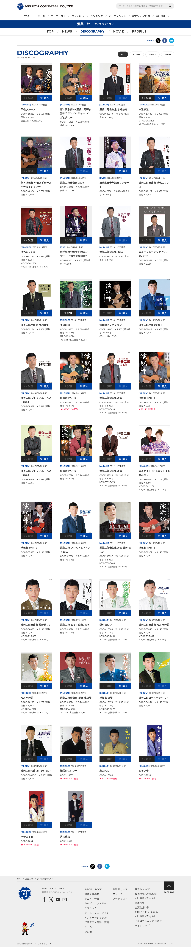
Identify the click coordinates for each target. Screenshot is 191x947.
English (151, 898)
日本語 (140, 898)
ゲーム (88, 927)
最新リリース (120, 889)
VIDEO (167, 54)
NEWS (67, 31)
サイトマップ (142, 925)
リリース (40, 16)
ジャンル (76, 16)
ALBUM (137, 54)
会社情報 (161, 16)
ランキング (97, 16)
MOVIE (118, 31)
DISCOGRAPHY (92, 31)
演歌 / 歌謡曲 (92, 894)
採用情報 (140, 902)
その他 (88, 931)
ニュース (118, 894)
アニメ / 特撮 (92, 898)
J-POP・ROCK (93, 889)
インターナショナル (96, 917)
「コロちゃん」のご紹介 (148, 921)
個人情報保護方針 (25, 943)
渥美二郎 (29, 879)
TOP (26, 16)
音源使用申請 (142, 907)
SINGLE (152, 54)
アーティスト (58, 16)
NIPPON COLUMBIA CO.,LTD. (45, 6)
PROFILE (139, 31)
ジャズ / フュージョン (97, 912)
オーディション (117, 16)
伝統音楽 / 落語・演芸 (97, 922)
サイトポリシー (45, 943)
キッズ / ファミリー (96, 903)
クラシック (91, 908)
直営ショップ (139, 16)
